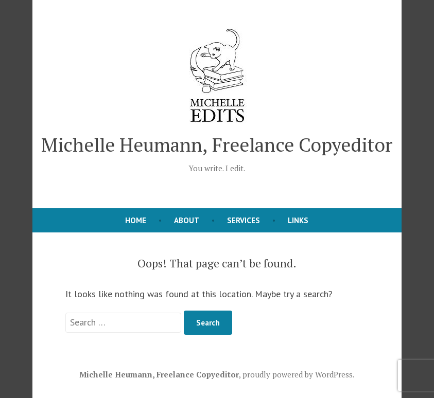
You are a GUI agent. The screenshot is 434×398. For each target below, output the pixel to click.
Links (298, 220)
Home (135, 220)
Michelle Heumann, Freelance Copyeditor (216, 144)
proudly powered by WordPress (297, 374)
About (186, 220)
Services (243, 220)
